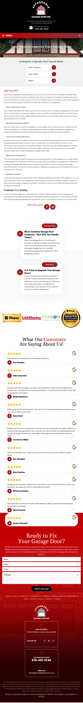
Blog (41, 599)
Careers (33, 599)
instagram (53, 641)
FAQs (25, 599)
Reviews (48, 599)
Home (7, 596)
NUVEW (8, 695)
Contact (57, 599)
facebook (47, 207)
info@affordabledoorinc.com (41, 673)
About (14, 596)
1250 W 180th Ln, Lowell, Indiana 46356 (41, 632)
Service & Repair (57, 596)
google (49, 641)
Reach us (44, 199)
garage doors (65, 143)
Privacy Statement (55, 695)
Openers (46, 596)
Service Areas (71, 596)
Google (53, 207)
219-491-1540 (41, 29)
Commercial (35, 596)
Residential (24, 596)
